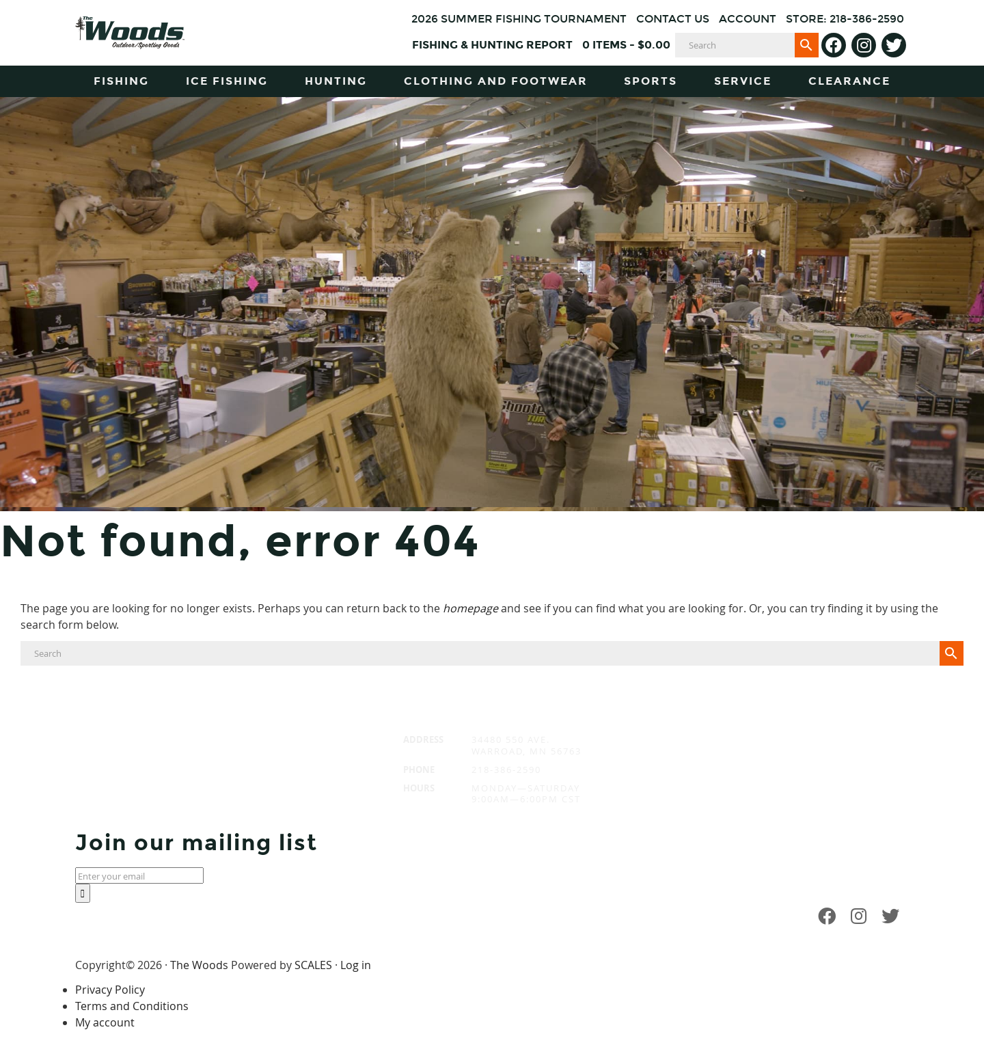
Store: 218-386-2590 (845, 18)
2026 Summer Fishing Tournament (519, 18)
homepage (470, 608)
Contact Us (672, 18)
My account (105, 1022)
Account (747, 18)
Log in (355, 965)
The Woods (199, 965)
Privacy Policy (110, 989)
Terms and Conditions (132, 1006)
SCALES (313, 965)
